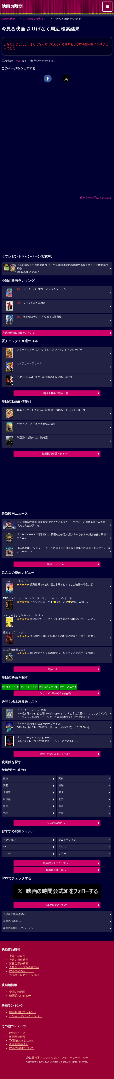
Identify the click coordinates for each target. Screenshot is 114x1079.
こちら (17, 60)
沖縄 (61, 813)
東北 (61, 792)
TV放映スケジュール (21, 1040)
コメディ (8, 853)
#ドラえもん (9, 686)
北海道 (7, 792)
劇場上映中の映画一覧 (55, 393)
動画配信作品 (17, 1036)
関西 (5, 785)
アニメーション (67, 839)
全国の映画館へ (56, 822)
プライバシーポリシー (74, 1057)
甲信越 (7, 799)
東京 (5, 778)
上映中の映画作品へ (14, 914)
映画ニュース (17, 1032)
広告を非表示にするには (95, 197)
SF (4, 846)
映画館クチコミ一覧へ (55, 863)
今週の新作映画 (18, 959)
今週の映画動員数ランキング (18, 332)
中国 (5, 806)
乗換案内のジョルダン (45, 1057)
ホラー (62, 853)
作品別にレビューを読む (24, 974)
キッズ (62, 846)
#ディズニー (67, 686)
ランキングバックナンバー (25, 1016)
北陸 (61, 799)
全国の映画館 (17, 991)
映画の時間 (8, 18)
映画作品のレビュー (21, 971)
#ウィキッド (28, 686)
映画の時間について (56, 905)
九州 (5, 813)
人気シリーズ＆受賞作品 (24, 967)
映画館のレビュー (20, 995)
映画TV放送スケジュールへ (55, 753)
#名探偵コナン (47, 686)
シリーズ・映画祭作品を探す (56, 693)
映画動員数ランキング (22, 1012)
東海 (61, 785)
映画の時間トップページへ (18, 928)
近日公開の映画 (18, 963)
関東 (61, 778)
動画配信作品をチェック (56, 453)
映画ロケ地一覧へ (56, 870)
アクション (9, 839)
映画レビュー (55, 669)
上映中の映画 (17, 955)
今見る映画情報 (18, 1044)
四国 (61, 806)
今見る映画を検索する (32, 18)
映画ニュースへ (56, 564)
